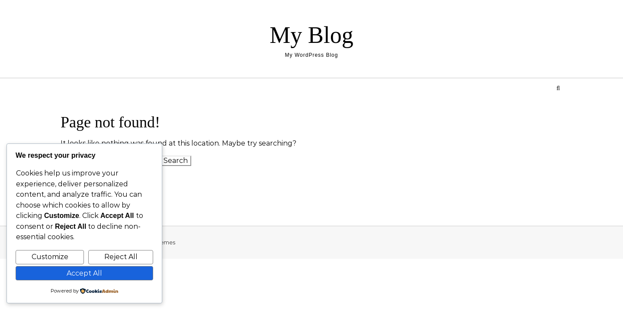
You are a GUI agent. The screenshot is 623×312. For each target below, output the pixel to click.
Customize (50, 257)
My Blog (311, 35)
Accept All (84, 273)
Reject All (121, 257)
